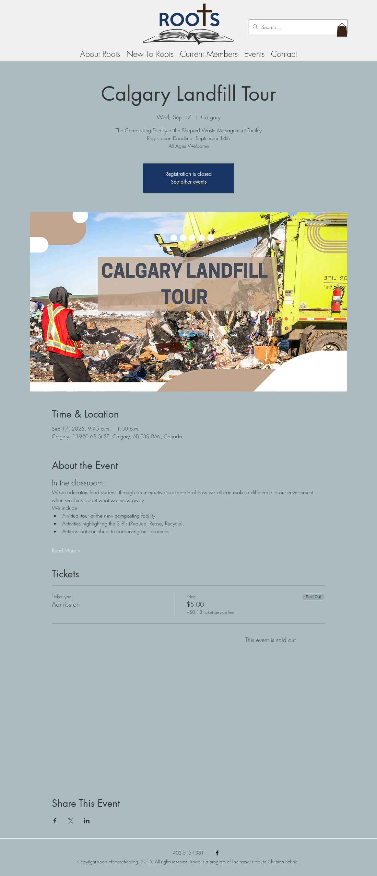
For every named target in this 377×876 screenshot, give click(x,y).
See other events (188, 181)
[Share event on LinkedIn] (87, 820)
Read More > (66, 550)
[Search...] (297, 27)
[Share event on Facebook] (55, 820)
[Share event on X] (71, 820)
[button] (342, 30)
